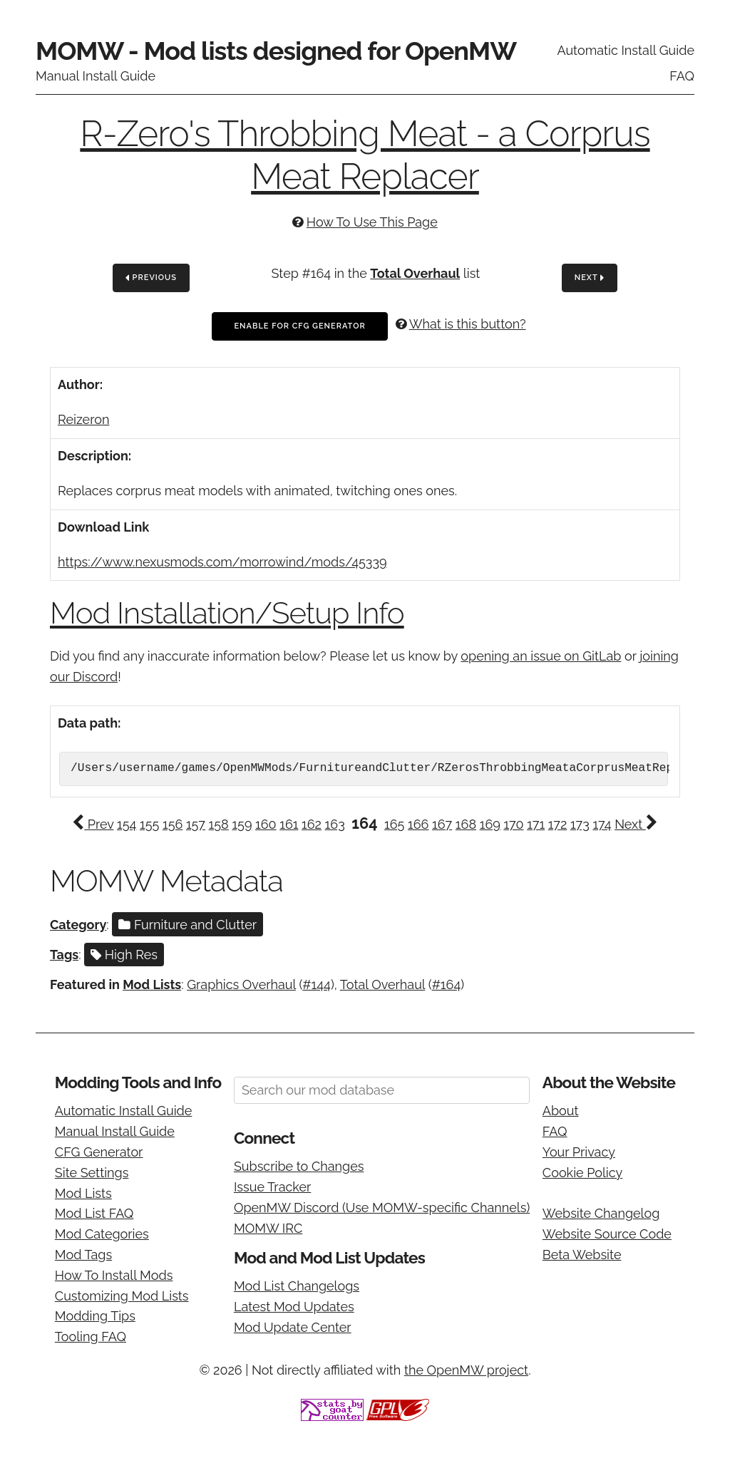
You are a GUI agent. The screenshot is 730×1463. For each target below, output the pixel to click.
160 (266, 824)
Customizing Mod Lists (122, 1295)
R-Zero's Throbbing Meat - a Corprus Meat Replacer (364, 155)
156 (172, 824)
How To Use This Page (372, 221)
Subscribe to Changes (299, 1166)
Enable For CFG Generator (299, 326)
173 (580, 824)
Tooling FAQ (90, 1336)
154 (126, 824)
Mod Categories (102, 1233)
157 (195, 824)
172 (557, 824)
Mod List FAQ (94, 1213)
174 (601, 824)
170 (513, 824)
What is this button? (467, 323)
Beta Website (582, 1254)
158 (219, 824)
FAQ (681, 75)
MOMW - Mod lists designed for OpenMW (276, 51)
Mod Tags (83, 1254)
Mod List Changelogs (296, 1285)
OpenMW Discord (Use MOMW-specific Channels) (382, 1207)
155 (149, 824)
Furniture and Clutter (187, 924)
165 (394, 824)
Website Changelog (601, 1213)
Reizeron (83, 419)
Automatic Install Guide (625, 50)
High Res (124, 954)
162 (312, 824)
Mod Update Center (292, 1327)
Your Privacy (579, 1151)
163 (335, 824)
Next (590, 278)
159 (242, 824)
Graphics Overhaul (241, 984)
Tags (64, 954)
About (561, 1110)
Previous (151, 278)
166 (418, 824)
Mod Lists (152, 984)
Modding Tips (95, 1315)
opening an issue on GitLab (541, 655)
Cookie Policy (582, 1172)
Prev (92, 824)
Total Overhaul (415, 273)
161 (288, 824)
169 (490, 824)
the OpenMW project (466, 1370)
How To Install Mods (114, 1275)
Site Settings (92, 1172)
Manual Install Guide (95, 75)
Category (78, 924)
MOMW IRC (268, 1228)
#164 (446, 984)
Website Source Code (607, 1233)
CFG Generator (99, 1151)
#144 (316, 984)
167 (442, 824)
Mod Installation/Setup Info (227, 613)
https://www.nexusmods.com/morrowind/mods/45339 (222, 561)
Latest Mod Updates (294, 1306)
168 (466, 824)
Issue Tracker (272, 1186)
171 (536, 824)
